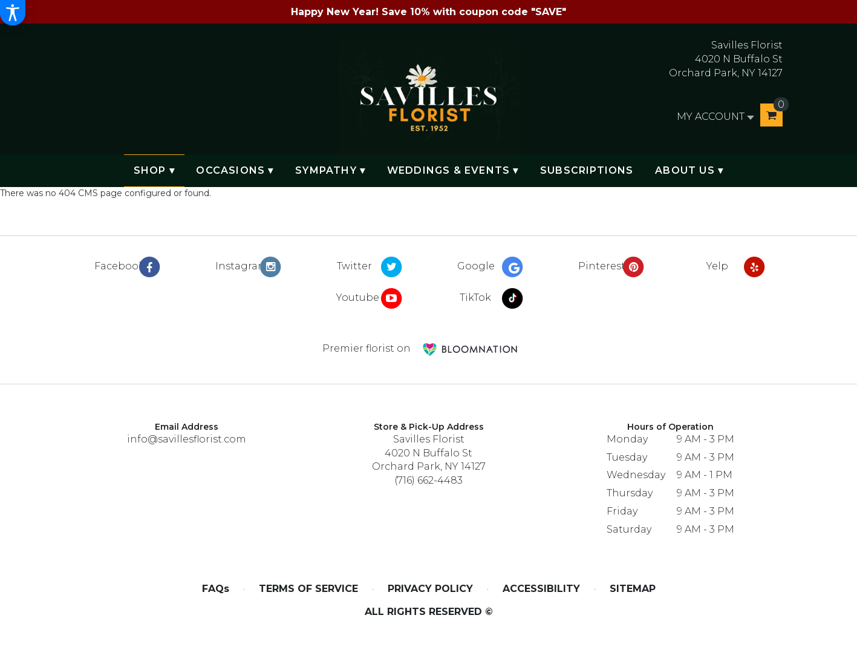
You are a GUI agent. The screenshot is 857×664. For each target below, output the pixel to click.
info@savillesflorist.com (186, 439)
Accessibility (541, 588)
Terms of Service (308, 588)
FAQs (215, 588)
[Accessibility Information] (12, 12)
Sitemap (633, 588)
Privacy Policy (430, 588)
